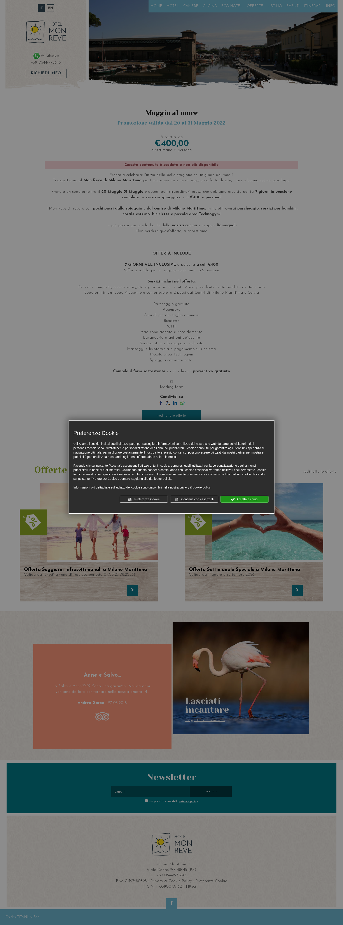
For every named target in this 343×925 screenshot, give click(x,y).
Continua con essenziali (194, 499)
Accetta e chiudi (244, 499)
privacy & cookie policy (194, 487)
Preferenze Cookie (144, 499)
